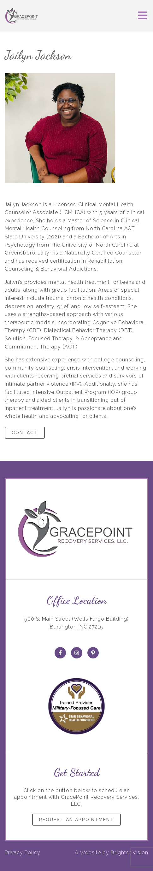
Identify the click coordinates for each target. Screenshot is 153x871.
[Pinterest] (93, 652)
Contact (25, 432)
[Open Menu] (142, 15)
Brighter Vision (129, 853)
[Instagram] (76, 652)
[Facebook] (60, 652)
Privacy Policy (22, 853)
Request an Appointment (76, 819)
